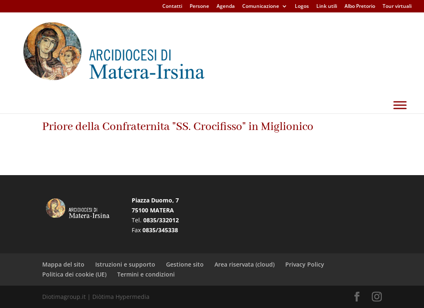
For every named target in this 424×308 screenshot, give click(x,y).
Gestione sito (185, 264)
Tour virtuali (397, 7)
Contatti (172, 7)
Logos (302, 7)
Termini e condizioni (146, 274)
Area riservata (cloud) (244, 264)
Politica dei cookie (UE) (74, 274)
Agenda (226, 7)
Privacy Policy (304, 264)
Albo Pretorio (359, 7)
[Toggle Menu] (400, 125)
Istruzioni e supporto (125, 264)
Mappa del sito (63, 264)
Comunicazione (260, 7)
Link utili (326, 7)
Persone (199, 7)
